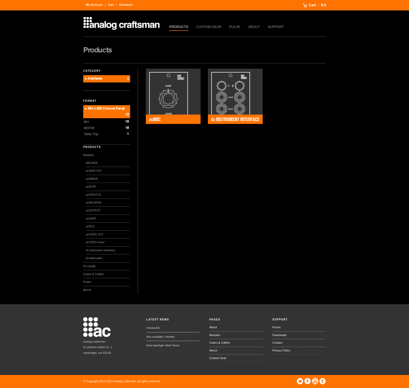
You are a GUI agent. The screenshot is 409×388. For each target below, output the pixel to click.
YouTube (315, 381)
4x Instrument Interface (100, 250)
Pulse (234, 27)
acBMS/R (92, 178)
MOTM (89, 128)
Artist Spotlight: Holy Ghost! (162, 345)
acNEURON (93, 202)
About (254, 27)
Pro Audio (89, 266)
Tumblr (323, 381)
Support (276, 27)
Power (87, 281)
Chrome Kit (153, 327)
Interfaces (95, 78)
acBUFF (91, 186)
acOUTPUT (93, 210)
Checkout (126, 4)
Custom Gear (208, 27)
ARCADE (92, 162)
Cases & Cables (93, 274)
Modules (88, 155)
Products (178, 27)
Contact (277, 342)
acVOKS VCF (94, 234)
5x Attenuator (94, 258)
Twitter (300, 381)
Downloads (279, 335)
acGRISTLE (93, 194)
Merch (87, 289)
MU (86, 122)
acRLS (90, 226)
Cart (312, 5)
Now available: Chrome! (160, 336)
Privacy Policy (281, 350)
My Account (94, 4)
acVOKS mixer (95, 242)
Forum (276, 327)
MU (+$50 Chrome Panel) (106, 108)
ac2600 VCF (94, 170)
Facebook (307, 381)
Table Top (91, 134)
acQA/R (91, 218)
